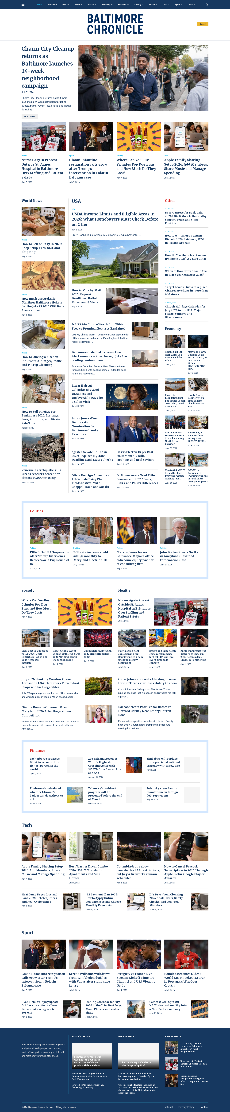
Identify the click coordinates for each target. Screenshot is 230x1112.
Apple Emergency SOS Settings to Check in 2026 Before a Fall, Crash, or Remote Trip (193, 655)
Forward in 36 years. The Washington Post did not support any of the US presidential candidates (87, 1061)
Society (137, 4)
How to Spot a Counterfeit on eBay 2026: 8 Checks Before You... (196, 401)
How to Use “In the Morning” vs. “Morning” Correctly (88, 1086)
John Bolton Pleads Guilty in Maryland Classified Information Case (179, 556)
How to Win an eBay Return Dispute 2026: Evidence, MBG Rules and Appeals (184, 239)
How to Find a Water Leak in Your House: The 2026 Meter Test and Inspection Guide (66, 655)
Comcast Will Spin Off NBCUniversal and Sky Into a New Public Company (168, 1005)
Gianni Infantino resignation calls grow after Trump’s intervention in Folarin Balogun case (88, 168)
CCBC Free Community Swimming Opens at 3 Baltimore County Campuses (198, 476)
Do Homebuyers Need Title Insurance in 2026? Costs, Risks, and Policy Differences (137, 479)
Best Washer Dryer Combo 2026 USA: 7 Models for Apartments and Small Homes (88, 872)
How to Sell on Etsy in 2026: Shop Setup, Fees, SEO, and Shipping (42, 248)
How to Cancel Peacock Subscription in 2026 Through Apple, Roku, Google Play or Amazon (186, 872)
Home (39, 4)
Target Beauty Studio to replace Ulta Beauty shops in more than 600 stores (186, 290)
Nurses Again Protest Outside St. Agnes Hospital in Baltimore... (193, 1064)
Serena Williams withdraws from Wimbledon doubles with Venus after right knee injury (89, 979)
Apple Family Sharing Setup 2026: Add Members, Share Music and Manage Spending (43, 870)
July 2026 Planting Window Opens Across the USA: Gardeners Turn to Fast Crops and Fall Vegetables (50, 683)
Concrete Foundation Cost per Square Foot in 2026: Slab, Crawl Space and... (175, 401)
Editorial (168, 1107)
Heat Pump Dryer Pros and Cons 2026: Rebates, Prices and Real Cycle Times (39, 898)
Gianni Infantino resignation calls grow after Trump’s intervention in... (194, 1080)
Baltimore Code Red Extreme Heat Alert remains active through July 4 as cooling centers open (99, 356)
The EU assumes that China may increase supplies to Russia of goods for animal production (137, 1076)
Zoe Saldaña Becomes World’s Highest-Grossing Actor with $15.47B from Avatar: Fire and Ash (104, 766)
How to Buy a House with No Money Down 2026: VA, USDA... (197, 437)
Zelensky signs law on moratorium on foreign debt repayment (162, 792)
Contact (203, 24)
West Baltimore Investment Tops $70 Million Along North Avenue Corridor (174, 438)
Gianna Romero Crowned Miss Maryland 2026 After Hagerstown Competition (46, 711)
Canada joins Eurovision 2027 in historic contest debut (97, 653)
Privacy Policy (186, 1107)
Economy (106, 4)
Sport (177, 4)
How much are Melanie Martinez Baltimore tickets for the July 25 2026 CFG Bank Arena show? (43, 304)
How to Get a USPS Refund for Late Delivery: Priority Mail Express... (175, 474)
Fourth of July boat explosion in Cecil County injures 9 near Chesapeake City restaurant (130, 657)
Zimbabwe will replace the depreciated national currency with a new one (163, 762)
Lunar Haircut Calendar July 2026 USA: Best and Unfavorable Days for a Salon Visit (87, 394)
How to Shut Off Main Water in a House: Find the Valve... (173, 356)
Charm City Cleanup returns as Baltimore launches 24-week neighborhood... (191, 1047)
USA (64, 4)
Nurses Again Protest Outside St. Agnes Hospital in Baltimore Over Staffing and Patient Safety (42, 168)
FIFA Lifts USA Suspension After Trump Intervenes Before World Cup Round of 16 (49, 558)
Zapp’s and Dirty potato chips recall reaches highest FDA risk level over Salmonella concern (162, 657)
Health (152, 4)
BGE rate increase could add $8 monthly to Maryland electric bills (90, 556)
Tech (165, 4)
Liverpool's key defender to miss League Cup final (136, 1064)
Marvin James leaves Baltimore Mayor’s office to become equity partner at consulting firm (135, 558)
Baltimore (52, 4)
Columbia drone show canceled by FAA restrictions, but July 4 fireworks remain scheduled (138, 872)
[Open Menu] (23, 4)
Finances (122, 4)
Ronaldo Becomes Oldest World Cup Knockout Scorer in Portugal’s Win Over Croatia (184, 979)
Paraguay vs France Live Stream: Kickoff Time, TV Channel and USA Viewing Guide (136, 979)
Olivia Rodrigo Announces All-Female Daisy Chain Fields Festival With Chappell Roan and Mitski (90, 481)
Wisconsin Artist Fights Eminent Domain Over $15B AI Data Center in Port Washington (89, 1076)
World (77, 4)
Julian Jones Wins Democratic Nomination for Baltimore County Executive (85, 426)
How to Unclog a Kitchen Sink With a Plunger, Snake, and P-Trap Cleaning (42, 361)
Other (190, 4)
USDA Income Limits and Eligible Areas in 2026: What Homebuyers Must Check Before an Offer (115, 219)
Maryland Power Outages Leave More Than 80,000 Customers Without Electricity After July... (198, 360)
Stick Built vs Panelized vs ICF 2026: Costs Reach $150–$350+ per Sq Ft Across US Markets (35, 656)
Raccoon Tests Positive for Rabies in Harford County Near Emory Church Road (144, 711)
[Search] (206, 5)
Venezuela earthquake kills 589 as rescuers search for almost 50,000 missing (41, 474)
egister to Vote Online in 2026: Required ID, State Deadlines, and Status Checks (92, 456)
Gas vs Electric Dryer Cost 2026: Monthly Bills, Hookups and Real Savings (135, 456)
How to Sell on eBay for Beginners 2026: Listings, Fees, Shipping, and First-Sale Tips (41, 417)
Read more (29, 116)
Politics (91, 4)
